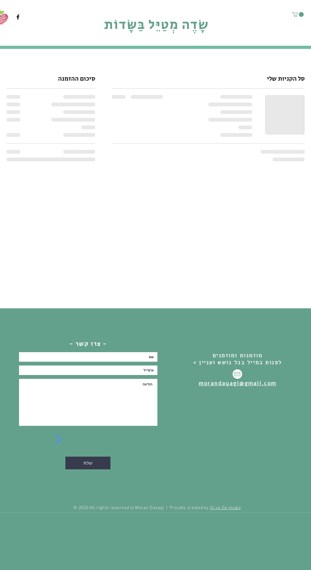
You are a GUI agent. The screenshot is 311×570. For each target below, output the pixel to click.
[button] (298, 14)
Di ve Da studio (225, 508)
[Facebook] (18, 17)
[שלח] (87, 463)
